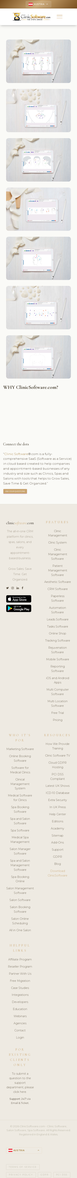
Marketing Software (20, 749)
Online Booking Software (20, 758)
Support (57, 849)
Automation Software (57, 610)
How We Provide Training (57, 746)
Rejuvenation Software (57, 650)
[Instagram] (12, 588)
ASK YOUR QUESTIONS (15, 491)
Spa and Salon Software (20, 821)
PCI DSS (62, 1174)
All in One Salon (20, 930)
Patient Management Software (57, 570)
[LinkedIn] (18, 588)
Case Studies (20, 988)
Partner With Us (20, 973)
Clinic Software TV (57, 755)
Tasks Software (57, 626)
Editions (57, 821)
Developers (20, 1002)
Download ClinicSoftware (57, 873)
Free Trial (57, 713)
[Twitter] (7, 588)
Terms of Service (23, 1167)
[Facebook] (22, 588)
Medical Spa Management (20, 840)
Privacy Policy (21, 1174)
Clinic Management (57, 533)
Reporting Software (57, 669)
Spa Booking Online (20, 879)
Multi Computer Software (57, 692)
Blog (57, 864)
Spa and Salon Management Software (20, 865)
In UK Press (57, 807)
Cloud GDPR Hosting (57, 765)
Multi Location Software (57, 703)
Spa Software (20, 830)
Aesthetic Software (57, 582)
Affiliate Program (20, 959)
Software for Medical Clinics (20, 770)
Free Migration (20, 981)
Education (20, 1009)
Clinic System (57, 542)
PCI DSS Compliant (57, 777)
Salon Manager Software (20, 851)
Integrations (20, 995)
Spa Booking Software (20, 809)
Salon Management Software (20, 891)
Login (20, 1037)
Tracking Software (57, 640)
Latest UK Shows (57, 786)
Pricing (57, 720)
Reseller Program (20, 966)
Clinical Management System (20, 784)
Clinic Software (16, 454)
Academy (57, 828)
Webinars (20, 1016)
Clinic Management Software (57, 554)
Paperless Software (57, 598)
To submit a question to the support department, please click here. (20, 1083)
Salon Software (20, 900)
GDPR (57, 857)
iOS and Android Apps (57, 680)
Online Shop (57, 633)
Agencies (20, 1023)
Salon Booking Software (20, 909)
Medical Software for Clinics (20, 798)
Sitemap (57, 835)
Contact (20, 1030)
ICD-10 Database (58, 793)
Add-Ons (57, 842)
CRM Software (57, 589)
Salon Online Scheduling (20, 921)
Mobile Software (57, 659)
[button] (59, 16)
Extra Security (57, 800)
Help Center (57, 814)
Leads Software (58, 619)
